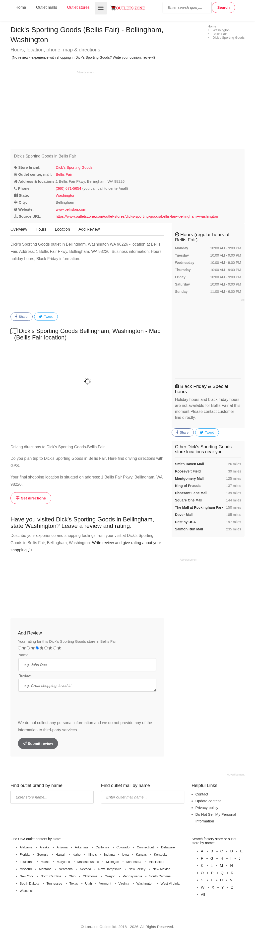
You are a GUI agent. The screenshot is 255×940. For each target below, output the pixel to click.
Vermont (105, 883)
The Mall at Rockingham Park (199, 507)
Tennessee (54, 883)
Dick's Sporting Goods (74, 167)
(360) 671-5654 (68, 188)
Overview (18, 229)
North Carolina (51, 876)
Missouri (26, 869)
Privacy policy (206, 807)
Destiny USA (185, 522)
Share (21, 317)
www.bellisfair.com (71, 209)
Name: (23, 655)
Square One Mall (188, 500)
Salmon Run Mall (189, 529)
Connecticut (145, 847)
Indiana (109, 854)
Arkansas (81, 847)
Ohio (72, 876)
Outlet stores (78, 7)
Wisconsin (27, 891)
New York (26, 876)
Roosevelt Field (188, 471)
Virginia (124, 883)
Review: (25, 675)
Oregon (110, 876)
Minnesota (133, 862)
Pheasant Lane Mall (191, 493)
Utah (88, 883)
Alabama (26, 847)
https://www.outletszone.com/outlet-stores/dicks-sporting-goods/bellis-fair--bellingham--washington (137, 216)
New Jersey (136, 869)
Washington (65, 195)
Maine (45, 862)
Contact (201, 794)
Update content (208, 801)
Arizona (62, 847)
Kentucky (160, 854)
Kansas (141, 854)
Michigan (112, 862)
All (203, 894)
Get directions (31, 498)
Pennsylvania (132, 876)
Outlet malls (46, 7)
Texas (73, 883)
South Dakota (29, 883)
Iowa (125, 854)
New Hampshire (109, 869)
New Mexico (161, 869)
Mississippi (156, 862)
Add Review (89, 229)
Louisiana (27, 862)
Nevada (85, 869)
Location (62, 229)
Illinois (92, 854)
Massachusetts (88, 862)
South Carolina (160, 876)
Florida (25, 854)
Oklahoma (90, 876)
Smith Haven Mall (189, 464)
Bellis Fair (64, 174)
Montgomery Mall (189, 478)
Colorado (123, 847)
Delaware (168, 847)
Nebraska (66, 869)
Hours (41, 229)
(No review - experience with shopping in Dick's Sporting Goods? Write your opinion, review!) (83, 57)
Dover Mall (184, 515)
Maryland (63, 862)
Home (20, 7)
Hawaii (60, 854)
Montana (45, 869)
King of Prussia (188, 486)
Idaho (76, 854)
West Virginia (170, 883)
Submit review (38, 743)
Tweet (46, 317)
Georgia (42, 854)
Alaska (44, 847)
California (102, 847)
